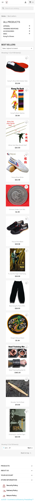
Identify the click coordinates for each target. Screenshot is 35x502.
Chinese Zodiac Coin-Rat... (17, 209)
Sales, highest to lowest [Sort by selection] (17, 48)
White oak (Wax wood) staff (17, 145)
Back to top (26, 453)
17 (10, 448)
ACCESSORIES (8, 31)
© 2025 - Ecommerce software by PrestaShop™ (17, 500)
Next (30, 448)
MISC (5, 34)
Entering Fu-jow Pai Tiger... (17, 434)
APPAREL (6, 26)
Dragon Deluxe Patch (17, 338)
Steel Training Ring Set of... (17, 370)
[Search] (17, 8)
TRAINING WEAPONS (10, 29)
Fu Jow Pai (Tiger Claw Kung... (17, 274)
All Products (11, 22)
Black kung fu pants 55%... (17, 306)
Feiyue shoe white (18, 177)
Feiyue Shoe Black (17, 241)
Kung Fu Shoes (8, 36)
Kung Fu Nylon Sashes (18, 113)
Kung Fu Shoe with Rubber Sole (17, 81)
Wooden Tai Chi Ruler (17, 402)
